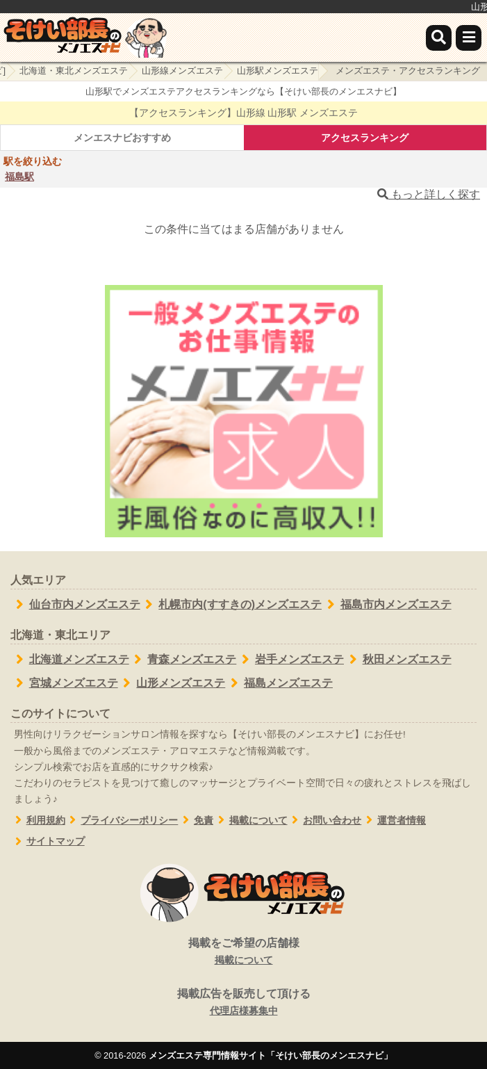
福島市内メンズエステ (387, 604)
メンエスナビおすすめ (122, 137)
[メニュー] (468, 38)
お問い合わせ (325, 820)
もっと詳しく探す (428, 194)
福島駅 (19, 176)
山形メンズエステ (172, 683)
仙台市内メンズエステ (75, 604)
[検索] (439, 38)
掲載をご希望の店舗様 (243, 952)
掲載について (250, 820)
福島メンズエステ (279, 683)
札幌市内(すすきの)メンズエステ (231, 604)
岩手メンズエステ (290, 659)
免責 (195, 820)
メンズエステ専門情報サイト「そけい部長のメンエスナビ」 (271, 1055)
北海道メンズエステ (69, 659)
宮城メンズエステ (64, 683)
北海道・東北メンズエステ (73, 70)
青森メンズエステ (183, 659)
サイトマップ (47, 841)
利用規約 (37, 820)
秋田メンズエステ (398, 659)
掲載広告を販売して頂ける (243, 1003)
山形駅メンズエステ (277, 70)
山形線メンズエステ (182, 70)
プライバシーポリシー (122, 820)
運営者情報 (393, 820)
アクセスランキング (364, 137)
